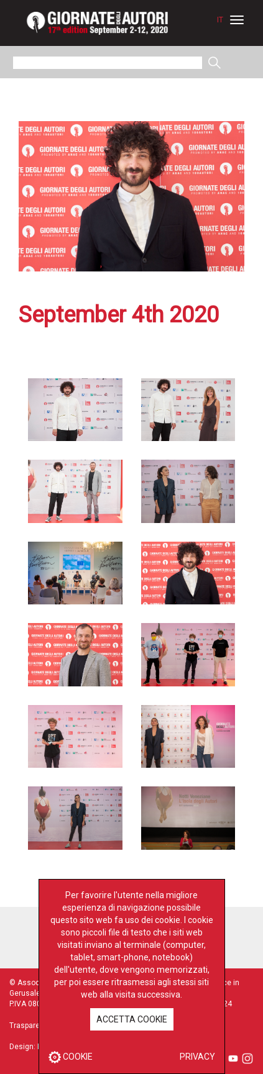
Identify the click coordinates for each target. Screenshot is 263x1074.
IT (220, 20)
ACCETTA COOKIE (131, 1019)
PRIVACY (197, 1057)
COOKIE (70, 1057)
